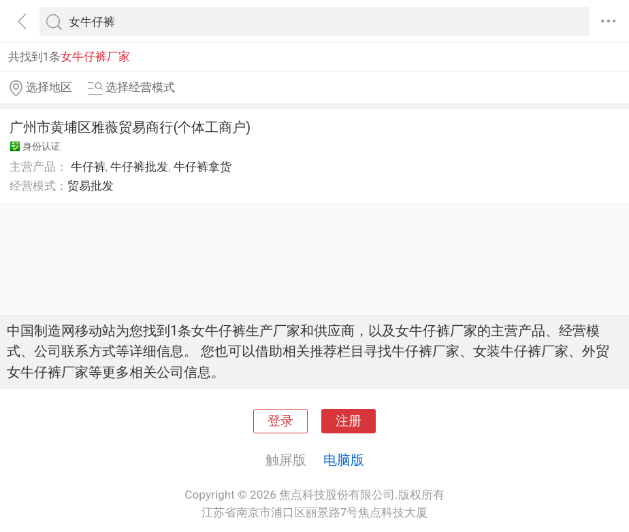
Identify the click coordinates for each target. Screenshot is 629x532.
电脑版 (343, 460)
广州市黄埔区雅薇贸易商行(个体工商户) (130, 127)
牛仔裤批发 (139, 166)
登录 (280, 421)
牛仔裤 (88, 166)
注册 (348, 421)
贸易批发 (90, 186)
